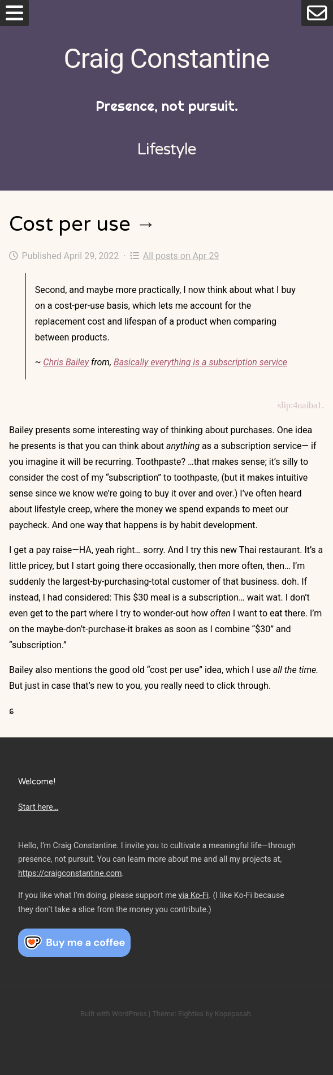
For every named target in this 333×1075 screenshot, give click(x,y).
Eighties (191, 1013)
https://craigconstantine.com (70, 873)
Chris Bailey (66, 362)
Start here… (38, 806)
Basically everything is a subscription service (200, 362)
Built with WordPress (113, 1013)
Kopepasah (233, 1013)
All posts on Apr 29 (174, 256)
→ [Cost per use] (146, 224)
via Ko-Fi (194, 895)
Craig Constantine (167, 58)
